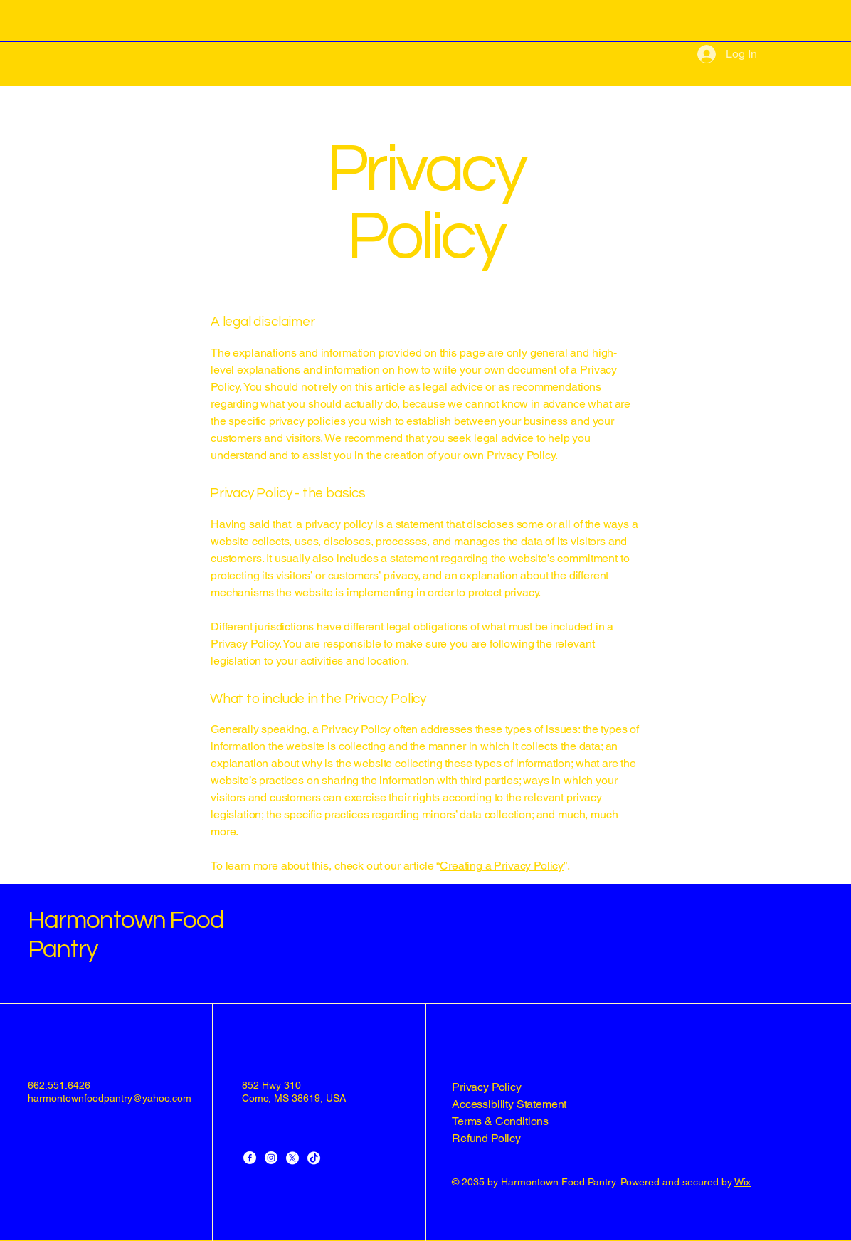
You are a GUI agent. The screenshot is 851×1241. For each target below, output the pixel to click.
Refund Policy (486, 1138)
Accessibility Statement (509, 1104)
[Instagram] (271, 1158)
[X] (292, 1158)
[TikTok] (314, 1158)
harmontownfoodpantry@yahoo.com (109, 1098)
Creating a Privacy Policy (502, 865)
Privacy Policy (487, 1087)
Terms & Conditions (500, 1121)
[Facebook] (250, 1158)
